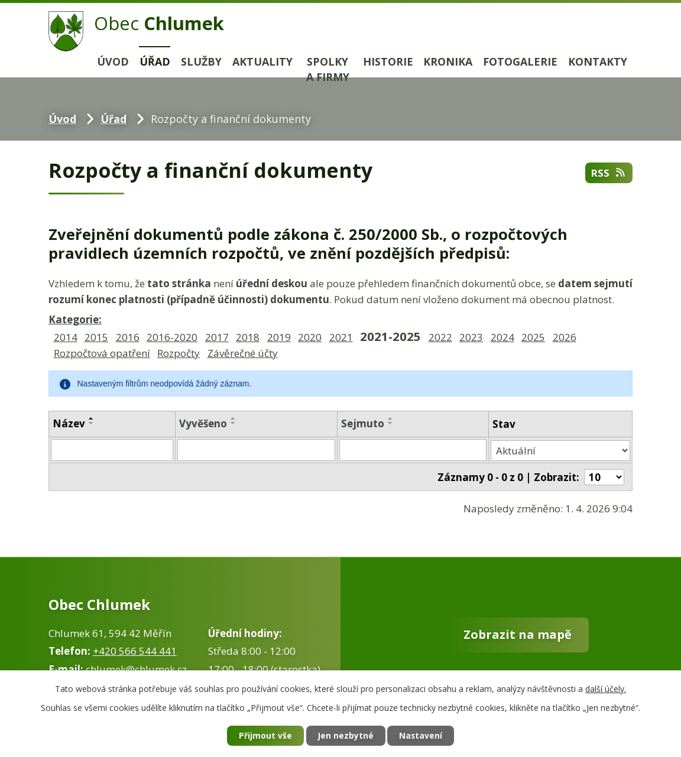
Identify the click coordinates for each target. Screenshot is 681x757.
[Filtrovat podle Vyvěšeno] (256, 449)
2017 (217, 337)
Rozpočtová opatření (102, 353)
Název (69, 423)
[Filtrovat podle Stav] (560, 449)
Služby (201, 61)
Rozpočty (178, 353)
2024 (502, 337)
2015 (96, 337)
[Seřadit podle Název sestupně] (91, 423)
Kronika (447, 61)
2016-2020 (172, 337)
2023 (471, 337)
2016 (128, 337)
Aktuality (262, 61)
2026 (564, 337)
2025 (533, 337)
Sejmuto (362, 423)
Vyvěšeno (203, 423)
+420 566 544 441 (135, 650)
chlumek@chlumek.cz (136, 667)
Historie (388, 61)
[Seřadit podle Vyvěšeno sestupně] (233, 423)
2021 (341, 337)
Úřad (155, 61)
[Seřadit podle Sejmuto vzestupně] (390, 418)
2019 (279, 337)
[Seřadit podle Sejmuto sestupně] (390, 423)
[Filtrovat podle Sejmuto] (413, 449)
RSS (608, 173)
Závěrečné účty (242, 353)
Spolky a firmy (327, 69)
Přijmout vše (263, 736)
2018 (248, 337)
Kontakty (597, 61)
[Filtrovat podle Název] (112, 449)
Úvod (113, 61)
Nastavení (423, 736)
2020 (310, 337)
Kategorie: (75, 319)
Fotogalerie (520, 61)
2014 (65, 337)
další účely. (605, 688)
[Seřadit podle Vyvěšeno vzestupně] (233, 418)
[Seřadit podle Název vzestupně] (91, 418)
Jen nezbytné (345, 736)
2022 (440, 337)
